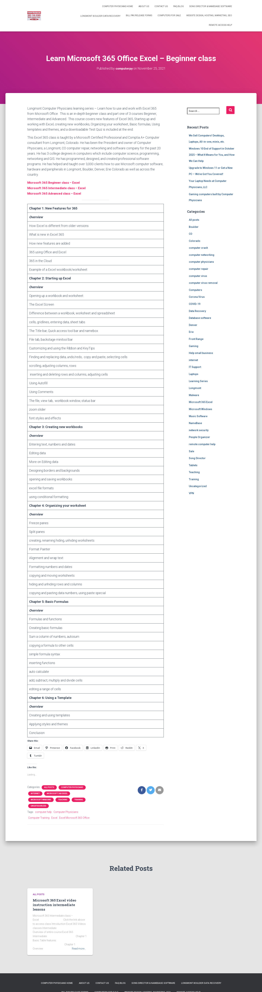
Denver (193, 324)
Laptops (193, 373)
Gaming (193, 345)
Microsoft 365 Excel (57, 793)
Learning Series (198, 381)
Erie (191, 331)
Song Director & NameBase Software (210, 6)
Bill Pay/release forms (139, 15)
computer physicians (72, 787)
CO (190, 233)
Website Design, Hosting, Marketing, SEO (209, 15)
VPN (191, 493)
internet (35, 793)
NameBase (195, 423)
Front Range (196, 338)
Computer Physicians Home (117, 6)
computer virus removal (203, 282)
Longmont (195, 387)
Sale (191, 451)
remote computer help (202, 444)
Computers (195, 289)
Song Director (197, 458)
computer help (43, 811)
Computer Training (38, 817)
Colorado (194, 240)
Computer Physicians (65, 811)
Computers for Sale (169, 15)
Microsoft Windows (41, 799)
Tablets (193, 465)
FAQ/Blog (178, 6)
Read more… (79, 947)
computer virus (198, 275)
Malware (194, 395)
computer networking (201, 254)
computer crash (198, 247)
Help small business (201, 352)
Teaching (62, 799)
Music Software (198, 416)
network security (199, 430)
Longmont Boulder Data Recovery (100, 16)
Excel (54, 817)
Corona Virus (197, 296)
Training (78, 799)
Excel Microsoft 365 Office (74, 817)
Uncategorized (38, 805)
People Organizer (199, 436)
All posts (49, 787)
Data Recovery (197, 310)
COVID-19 (194, 303)
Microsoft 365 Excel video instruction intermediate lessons (54, 904)
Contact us (161, 6)
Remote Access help (220, 25)
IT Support (195, 367)
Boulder (194, 226)
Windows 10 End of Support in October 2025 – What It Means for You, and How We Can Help (212, 154)
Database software (200, 317)
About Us (143, 6)
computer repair (198, 268)
